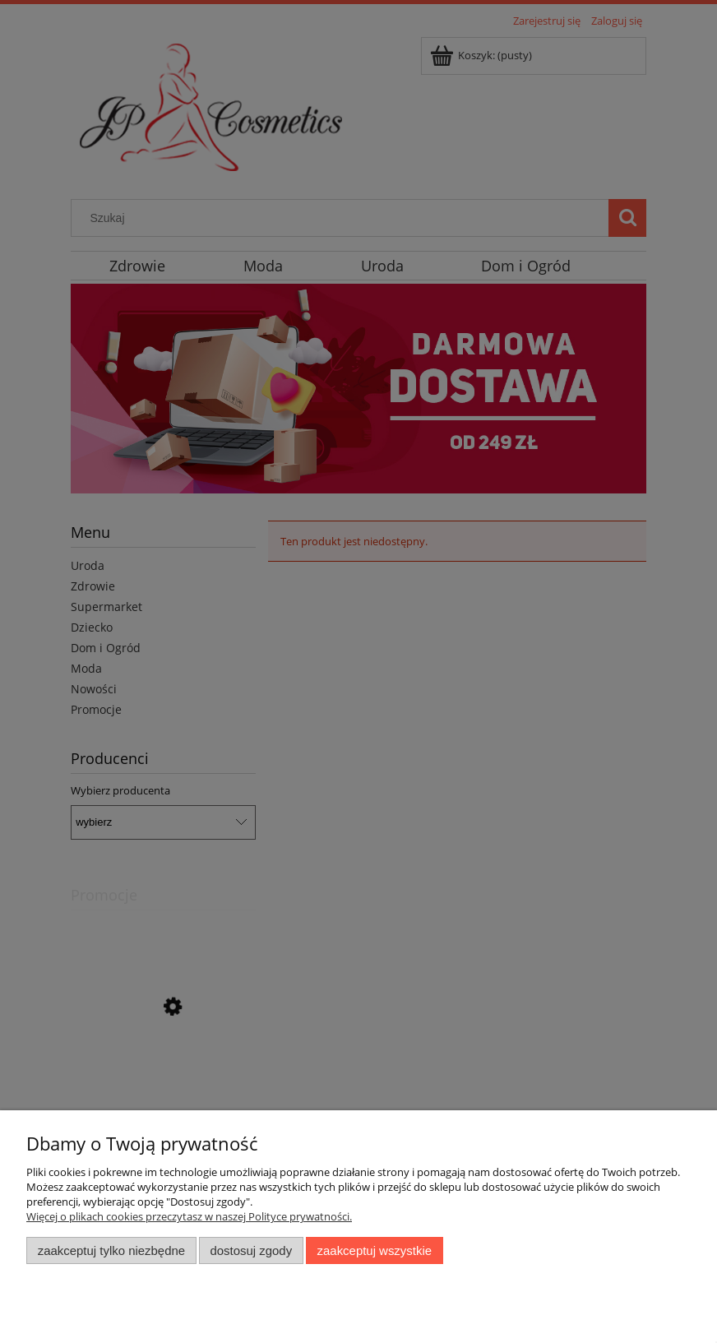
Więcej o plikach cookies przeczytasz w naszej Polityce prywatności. (189, 1216)
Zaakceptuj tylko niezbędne (111, 1250)
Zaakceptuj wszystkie (374, 1250)
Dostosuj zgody (251, 1250)
